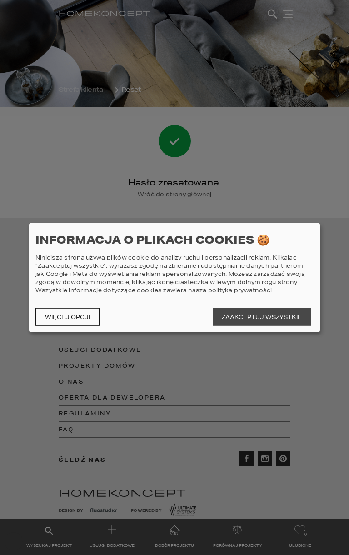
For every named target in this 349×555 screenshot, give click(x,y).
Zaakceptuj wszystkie (262, 317)
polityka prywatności (240, 290)
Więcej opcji (67, 317)
